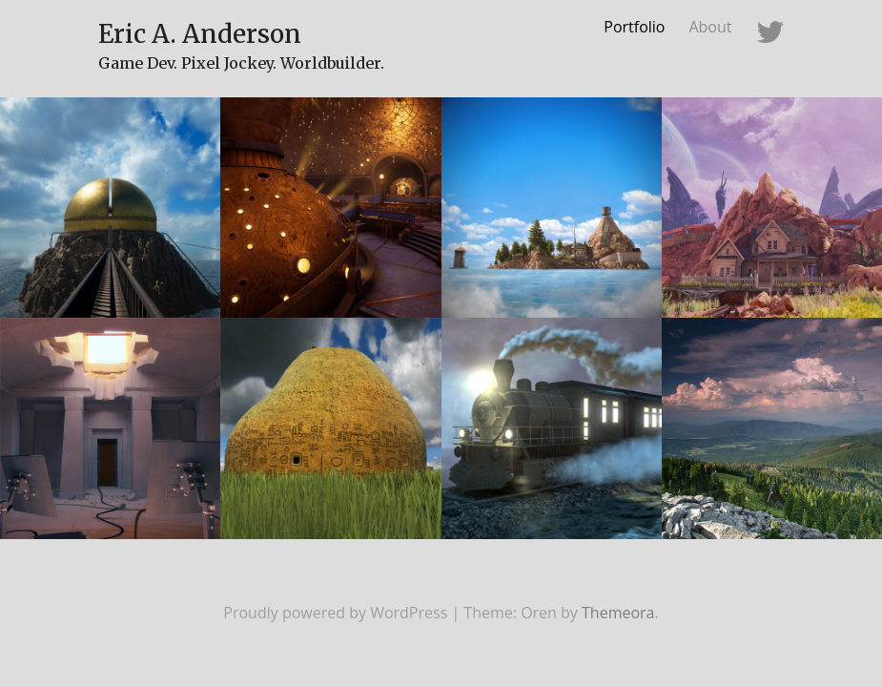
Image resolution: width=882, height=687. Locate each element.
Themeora (618, 612)
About (709, 26)
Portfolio (634, 26)
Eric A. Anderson (199, 34)
